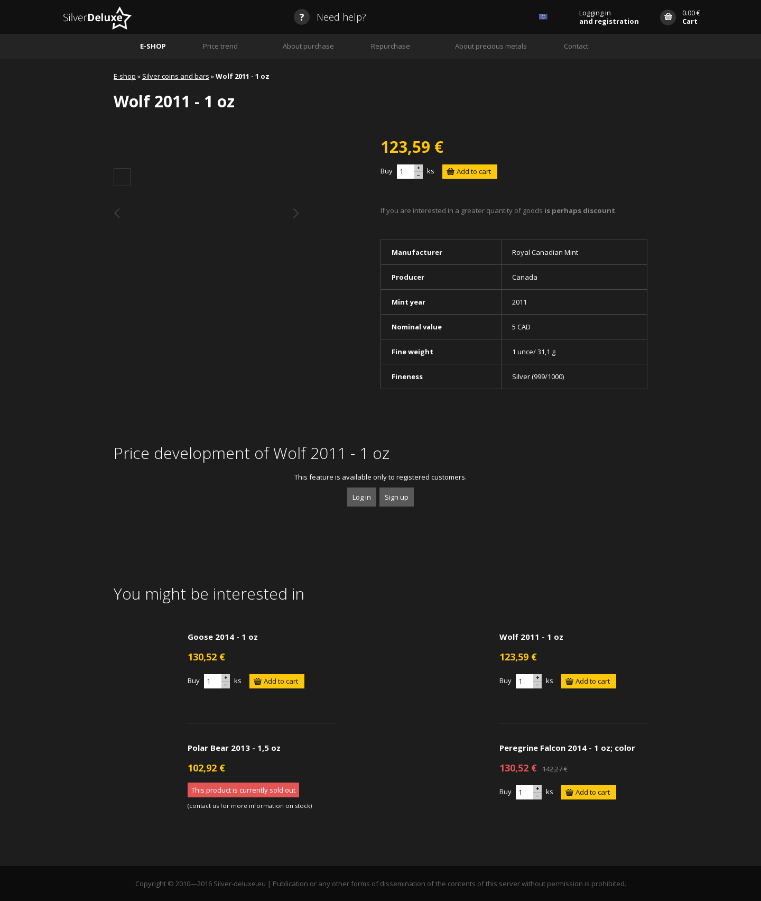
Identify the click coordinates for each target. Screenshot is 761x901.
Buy (386, 171)
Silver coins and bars (175, 76)
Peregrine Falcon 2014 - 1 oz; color (567, 747)
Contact (576, 46)
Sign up (397, 497)
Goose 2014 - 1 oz (223, 636)
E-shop (125, 76)
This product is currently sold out (243, 790)
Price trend (220, 46)
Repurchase (390, 46)
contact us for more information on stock (249, 806)
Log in (361, 497)
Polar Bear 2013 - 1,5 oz (234, 747)
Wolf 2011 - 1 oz (531, 636)
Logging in (609, 17)
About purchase (308, 46)
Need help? (330, 17)
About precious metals (491, 46)
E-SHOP (153, 46)
